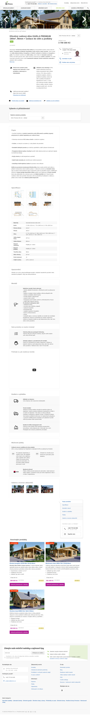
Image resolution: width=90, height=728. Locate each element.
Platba (64, 527)
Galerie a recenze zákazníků (69, 531)
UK (26, 724)
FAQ (61, 690)
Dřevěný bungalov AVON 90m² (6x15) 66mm (22, 576)
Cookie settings (64, 692)
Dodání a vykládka (67, 524)
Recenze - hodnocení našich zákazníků (70, 695)
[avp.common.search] (88, 8)
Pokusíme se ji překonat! (19, 108)
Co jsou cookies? (35, 687)
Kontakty (66, 3)
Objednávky (34, 699)
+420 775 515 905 (32, 3)
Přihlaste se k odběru (37, 665)
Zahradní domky (17, 713)
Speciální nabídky (7, 713)
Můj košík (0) (84, 3)
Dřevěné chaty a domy (39, 713)
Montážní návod (66, 521)
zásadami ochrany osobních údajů (58, 671)
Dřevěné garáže (27, 713)
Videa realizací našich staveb (67, 687)
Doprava (33, 694)
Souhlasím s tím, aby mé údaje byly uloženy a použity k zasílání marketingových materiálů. (22, 669)
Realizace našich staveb (66, 685)
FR (28, 724)
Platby (32, 696)
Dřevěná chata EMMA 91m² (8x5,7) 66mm (22, 624)
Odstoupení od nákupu (37, 701)
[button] (17, 207)
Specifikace (65, 517)
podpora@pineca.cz (11, 693)
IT (33, 724)
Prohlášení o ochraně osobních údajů (40, 685)
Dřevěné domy (61, 713)
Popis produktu (66, 514)
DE (31, 724)
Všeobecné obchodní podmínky (39, 682)
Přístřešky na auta (51, 713)
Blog (61, 682)
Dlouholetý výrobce (65, 680)
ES (35, 724)
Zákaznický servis (75, 3)
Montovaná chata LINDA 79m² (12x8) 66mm (58, 576)
